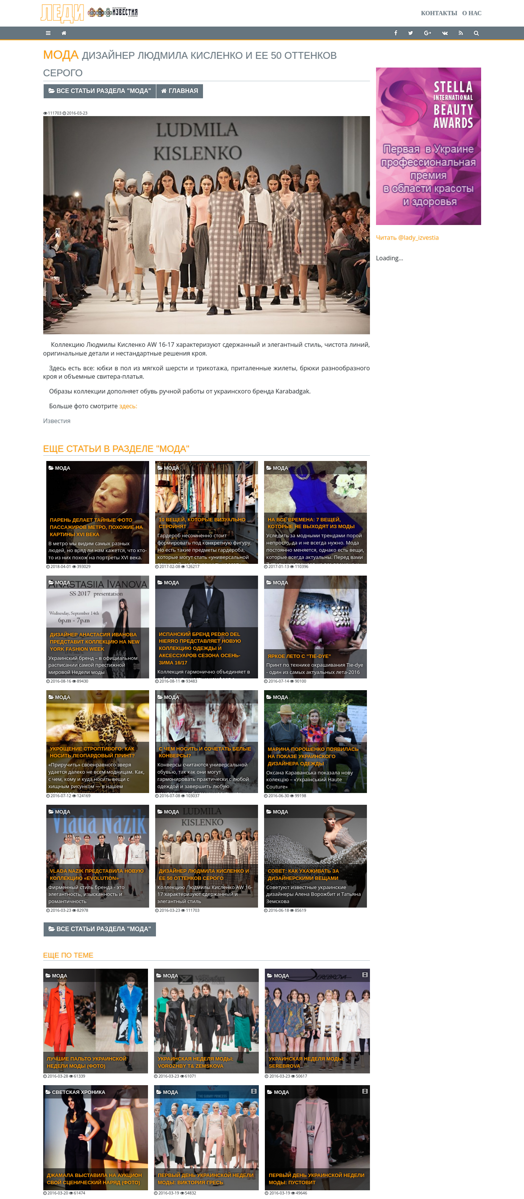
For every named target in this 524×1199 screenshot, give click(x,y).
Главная (179, 91)
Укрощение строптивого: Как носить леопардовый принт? (92, 752)
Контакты (439, 13)
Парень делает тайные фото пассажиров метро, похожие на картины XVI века (96, 527)
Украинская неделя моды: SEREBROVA (306, 1062)
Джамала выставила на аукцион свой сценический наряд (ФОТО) (94, 1178)
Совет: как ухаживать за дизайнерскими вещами (303, 874)
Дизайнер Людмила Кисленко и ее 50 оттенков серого (204, 874)
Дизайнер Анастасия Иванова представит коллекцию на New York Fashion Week (95, 642)
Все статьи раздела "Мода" (100, 91)
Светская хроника (75, 1092)
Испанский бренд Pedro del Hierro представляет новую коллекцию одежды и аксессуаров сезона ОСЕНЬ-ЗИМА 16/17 (200, 648)
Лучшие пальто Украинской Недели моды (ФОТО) (87, 1062)
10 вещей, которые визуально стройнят (202, 523)
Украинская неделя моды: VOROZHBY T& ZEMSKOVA (195, 1062)
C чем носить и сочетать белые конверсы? (205, 752)
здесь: (128, 406)
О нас (472, 13)
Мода (60, 468)
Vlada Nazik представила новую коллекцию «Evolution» (97, 874)
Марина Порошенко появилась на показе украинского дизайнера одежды (313, 756)
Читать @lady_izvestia (407, 237)
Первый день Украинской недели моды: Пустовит (316, 1178)
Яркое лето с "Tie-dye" (299, 656)
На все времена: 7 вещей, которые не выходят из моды (311, 523)
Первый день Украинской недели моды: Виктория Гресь (205, 1178)
